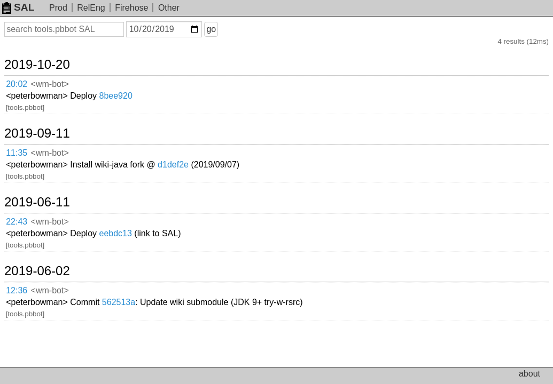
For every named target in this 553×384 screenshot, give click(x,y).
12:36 (27, 198)
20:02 (27, 72)
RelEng (91, 7)
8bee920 (185, 71)
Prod (58, 7)
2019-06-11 (50, 138)
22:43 (27, 156)
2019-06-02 (50, 179)
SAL (18, 7)
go (224, 29)
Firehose (131, 7)
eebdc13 (185, 155)
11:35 (27, 114)
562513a (188, 197)
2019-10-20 (50, 54)
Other (169, 7)
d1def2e (243, 113)
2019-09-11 (50, 96)
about (529, 373)
